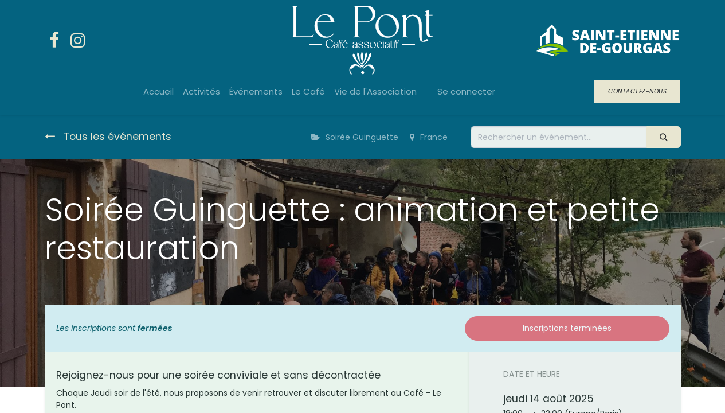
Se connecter (466, 91)
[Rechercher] (663, 136)
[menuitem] (158, 92)
